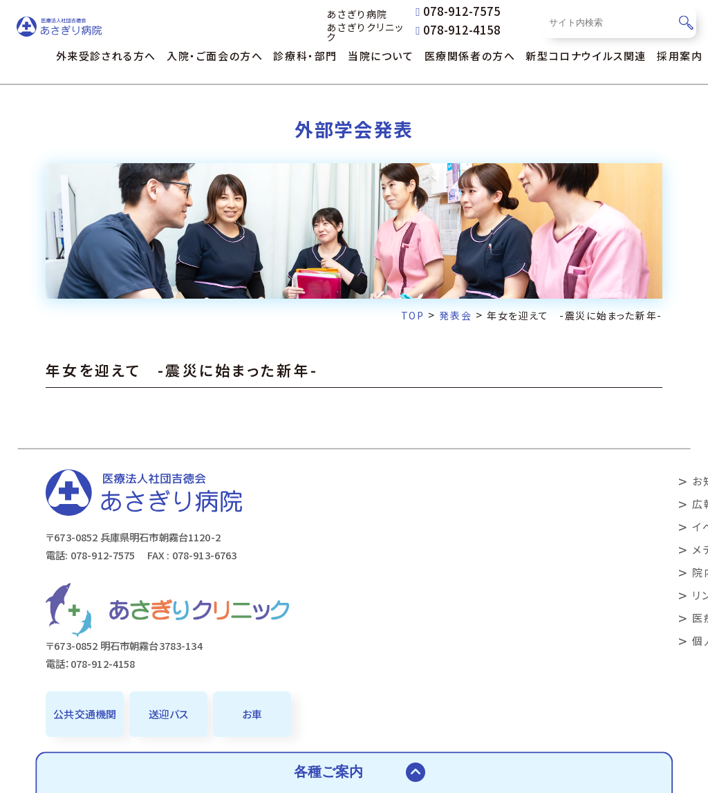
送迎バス (169, 714)
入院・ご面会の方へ (215, 55)
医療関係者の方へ (470, 55)
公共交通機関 (84, 714)
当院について (381, 55)
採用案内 (679, 55)
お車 (252, 714)
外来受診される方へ (106, 55)
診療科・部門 (305, 55)
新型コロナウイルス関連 (585, 55)
